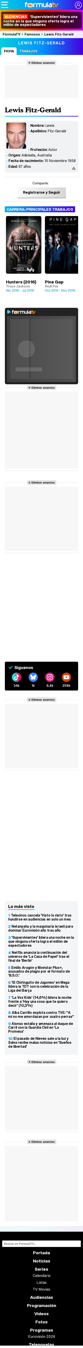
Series (41, 1269)
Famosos (32, 34)
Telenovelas (41, 1344)
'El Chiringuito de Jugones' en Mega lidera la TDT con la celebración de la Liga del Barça (38, 986)
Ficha (9, 51)
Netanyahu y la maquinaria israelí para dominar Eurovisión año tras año (40, 928)
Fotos (41, 1322)
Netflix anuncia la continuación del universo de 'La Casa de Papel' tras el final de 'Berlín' (38, 956)
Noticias (41, 1261)
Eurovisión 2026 (41, 1336)
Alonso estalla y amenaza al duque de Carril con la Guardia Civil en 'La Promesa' (40, 1027)
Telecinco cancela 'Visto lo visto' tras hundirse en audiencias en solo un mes (39, 917)
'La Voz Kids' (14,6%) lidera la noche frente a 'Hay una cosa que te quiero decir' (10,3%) (39, 1001)
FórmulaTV (11, 34)
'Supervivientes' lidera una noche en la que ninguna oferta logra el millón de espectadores (40, 20)
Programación (41, 1305)
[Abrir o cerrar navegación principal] (4, 5)
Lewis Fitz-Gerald (58, 34)
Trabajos (28, 51)
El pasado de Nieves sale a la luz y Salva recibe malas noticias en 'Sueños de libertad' (39, 1042)
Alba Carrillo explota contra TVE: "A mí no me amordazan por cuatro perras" (41, 1014)
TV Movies (41, 1289)
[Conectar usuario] (78, 5)
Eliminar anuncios (43, 63)
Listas (41, 1282)
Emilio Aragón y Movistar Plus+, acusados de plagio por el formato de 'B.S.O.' (39, 971)
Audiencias (41, 1297)
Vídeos (41, 1313)
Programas (41, 1330)
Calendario (41, 1275)
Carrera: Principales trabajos (40, 209)
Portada (41, 1252)
